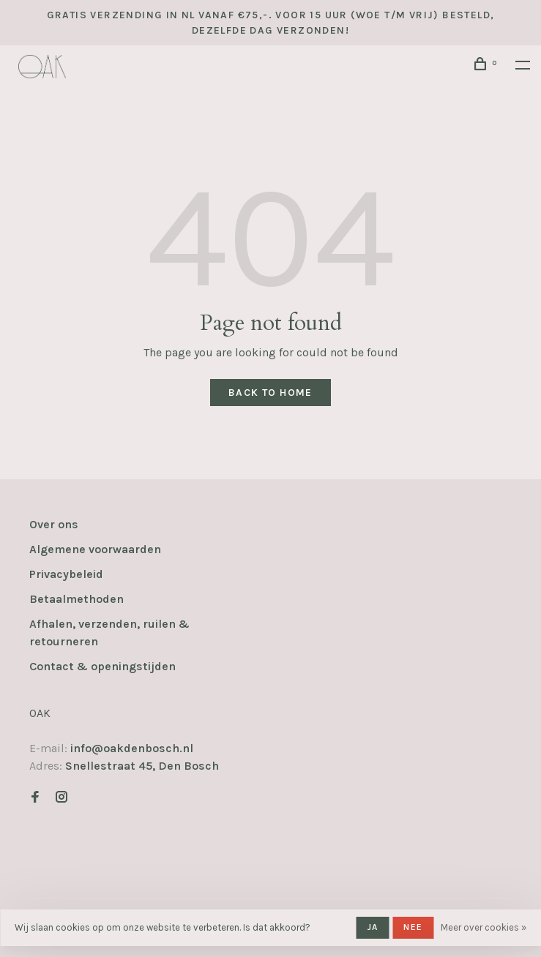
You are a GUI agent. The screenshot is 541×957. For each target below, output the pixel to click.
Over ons (53, 524)
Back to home (270, 392)
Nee (412, 927)
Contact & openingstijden (102, 666)
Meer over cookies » (483, 927)
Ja (372, 927)
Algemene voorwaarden (95, 549)
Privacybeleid (66, 574)
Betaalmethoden (76, 599)
